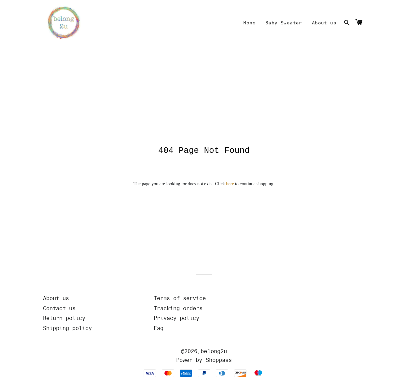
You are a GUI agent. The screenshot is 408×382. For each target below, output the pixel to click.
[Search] (346, 23)
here (230, 183)
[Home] (62, 23)
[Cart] (359, 23)
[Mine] (249, 23)
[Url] (93, 298)
